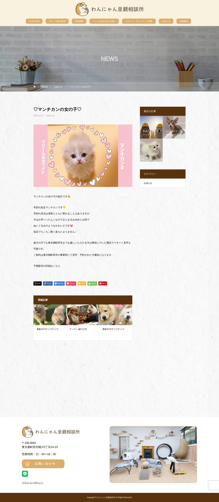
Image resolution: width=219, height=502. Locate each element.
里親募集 (79, 21)
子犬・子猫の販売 (57, 21)
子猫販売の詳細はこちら (46, 266)
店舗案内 (183, 21)
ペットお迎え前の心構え (104, 21)
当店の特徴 (34, 21)
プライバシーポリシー (32, 482)
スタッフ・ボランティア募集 (139, 21)
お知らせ (166, 21)
